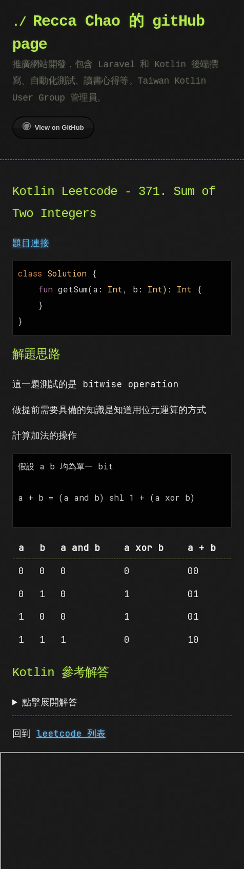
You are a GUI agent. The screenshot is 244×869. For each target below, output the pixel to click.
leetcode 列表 (71, 725)
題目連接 (30, 243)
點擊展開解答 (49, 694)
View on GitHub (53, 126)
